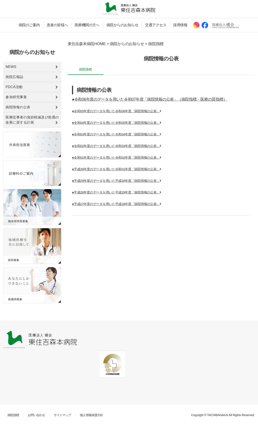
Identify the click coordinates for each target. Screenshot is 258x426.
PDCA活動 (14, 87)
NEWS (11, 67)
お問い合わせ (36, 415)
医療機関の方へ (87, 25)
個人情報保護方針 (91, 415)
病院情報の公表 (18, 107)
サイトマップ (62, 415)
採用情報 (180, 25)
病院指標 (13, 415)
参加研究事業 (16, 97)
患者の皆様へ (57, 25)
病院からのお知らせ (122, 25)
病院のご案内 (29, 25)
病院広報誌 (14, 77)
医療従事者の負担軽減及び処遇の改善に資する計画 (32, 119)
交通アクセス (155, 25)
